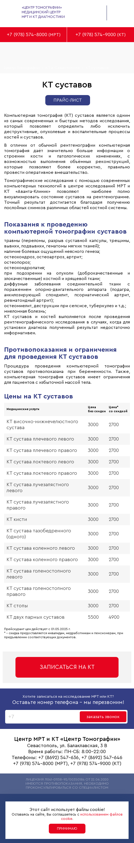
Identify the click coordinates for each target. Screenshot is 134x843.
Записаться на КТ (67, 667)
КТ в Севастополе (63, 68)
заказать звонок (103, 717)
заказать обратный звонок (93, 12)
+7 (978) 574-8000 (27, 34)
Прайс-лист (67, 100)
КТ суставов (97, 68)
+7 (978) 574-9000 (95, 34)
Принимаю (67, 828)
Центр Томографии (22, 68)
